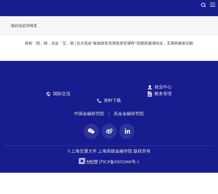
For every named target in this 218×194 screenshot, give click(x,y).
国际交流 (58, 93)
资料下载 (109, 100)
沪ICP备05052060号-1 (119, 162)
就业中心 (160, 87)
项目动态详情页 (24, 26)
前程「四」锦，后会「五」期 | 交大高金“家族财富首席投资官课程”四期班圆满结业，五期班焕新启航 (109, 43)
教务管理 (160, 94)
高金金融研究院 (129, 113)
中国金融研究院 (89, 113)
